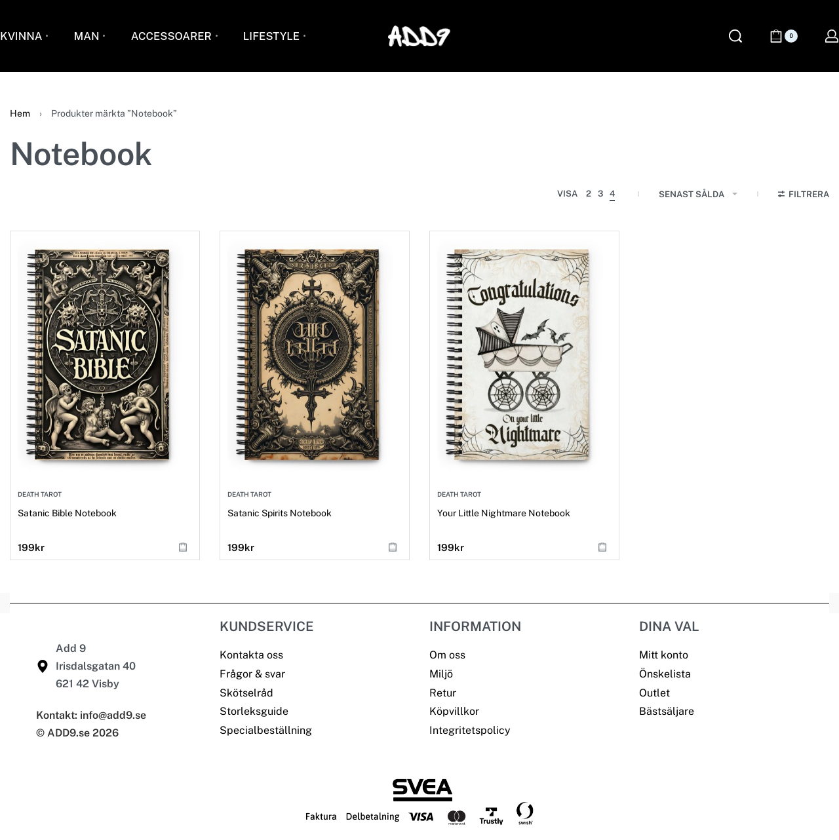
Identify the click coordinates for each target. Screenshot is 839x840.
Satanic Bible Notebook (67, 513)
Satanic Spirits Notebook (279, 513)
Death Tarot (40, 494)
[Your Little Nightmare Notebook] (524, 354)
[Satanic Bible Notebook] (105, 354)
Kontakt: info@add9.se (91, 715)
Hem (20, 113)
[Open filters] (804, 196)
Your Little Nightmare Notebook (503, 513)
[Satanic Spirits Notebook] (314, 354)
